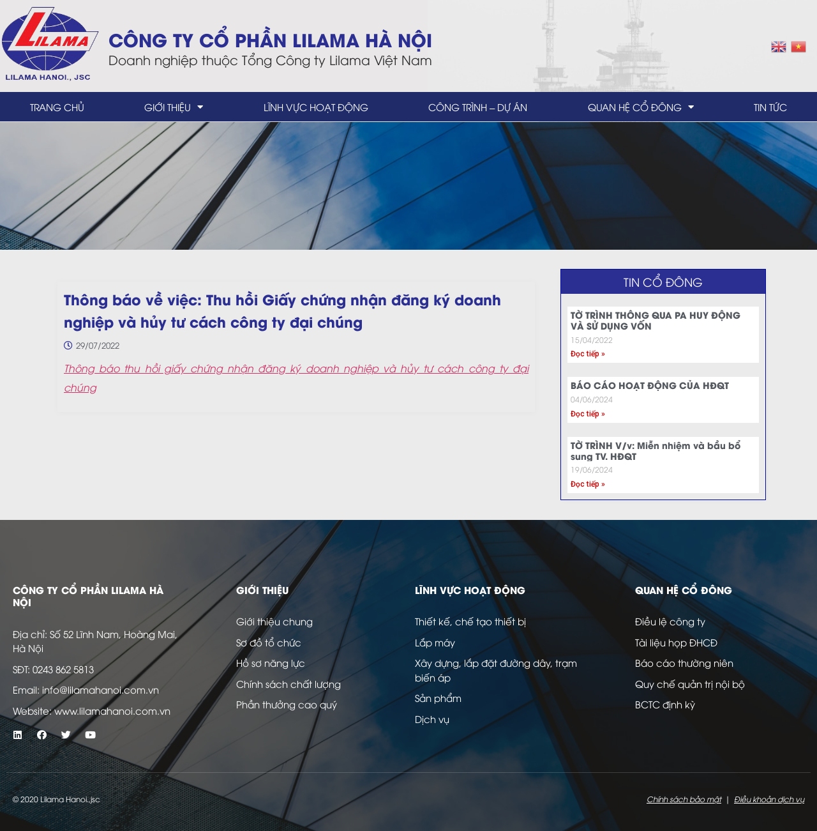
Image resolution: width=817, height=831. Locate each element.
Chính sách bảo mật (684, 798)
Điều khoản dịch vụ (769, 798)
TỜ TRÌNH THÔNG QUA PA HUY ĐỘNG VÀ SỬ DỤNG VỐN (655, 320)
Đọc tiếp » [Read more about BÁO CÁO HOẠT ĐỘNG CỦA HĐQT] (588, 413)
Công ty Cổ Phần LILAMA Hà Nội (270, 39)
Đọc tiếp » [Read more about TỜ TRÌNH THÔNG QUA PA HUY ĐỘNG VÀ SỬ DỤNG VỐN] (588, 353)
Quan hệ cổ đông (641, 107)
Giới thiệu (173, 107)
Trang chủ (57, 106)
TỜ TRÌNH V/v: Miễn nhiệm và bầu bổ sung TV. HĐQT (655, 450)
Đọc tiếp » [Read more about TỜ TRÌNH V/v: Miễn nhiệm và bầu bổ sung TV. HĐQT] (588, 484)
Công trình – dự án (477, 106)
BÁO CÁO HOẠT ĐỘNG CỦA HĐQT (650, 385)
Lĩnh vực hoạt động (316, 106)
